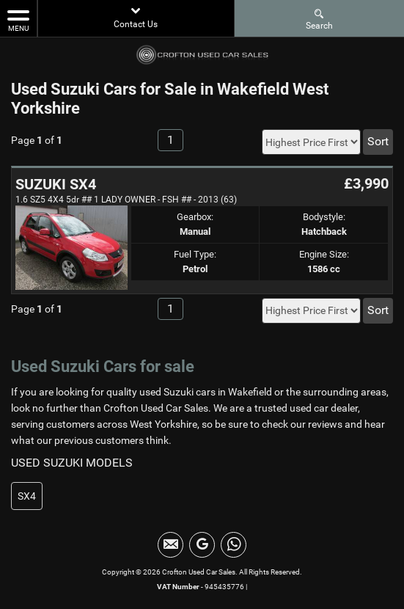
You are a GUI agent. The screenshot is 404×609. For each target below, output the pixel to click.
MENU (18, 19)
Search (319, 19)
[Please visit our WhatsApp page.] (233, 545)
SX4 (27, 496)
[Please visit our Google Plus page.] (202, 545)
